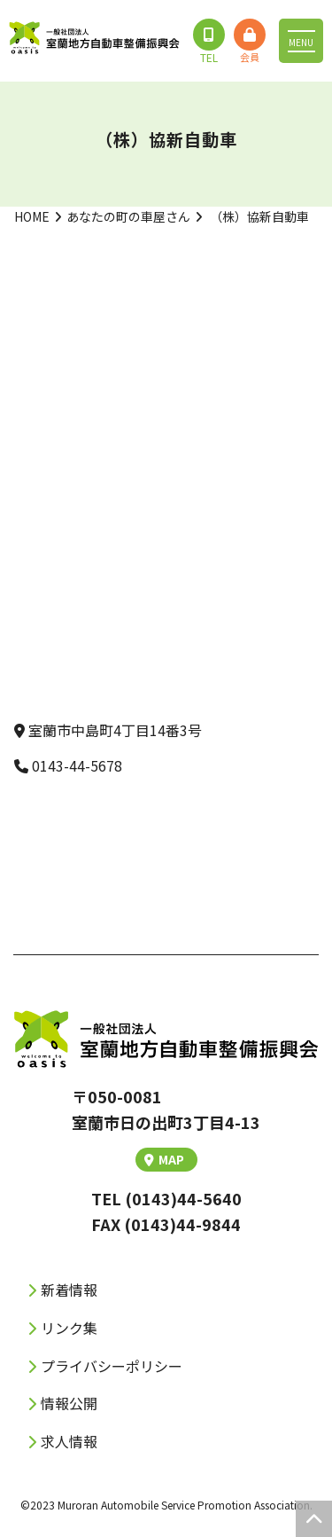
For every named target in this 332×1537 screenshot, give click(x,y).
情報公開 (69, 1403)
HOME (32, 216)
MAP (164, 1159)
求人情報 (69, 1441)
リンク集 (69, 1327)
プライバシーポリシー (111, 1365)
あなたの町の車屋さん (128, 216)
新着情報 (69, 1289)
